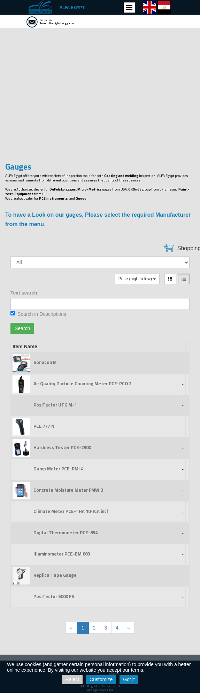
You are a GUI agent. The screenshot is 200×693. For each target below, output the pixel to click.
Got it (128, 679)
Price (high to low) (137, 278)
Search (22, 328)
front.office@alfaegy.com (57, 23)
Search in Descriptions (38, 314)
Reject (72, 679)
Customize (101, 679)
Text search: (24, 293)
